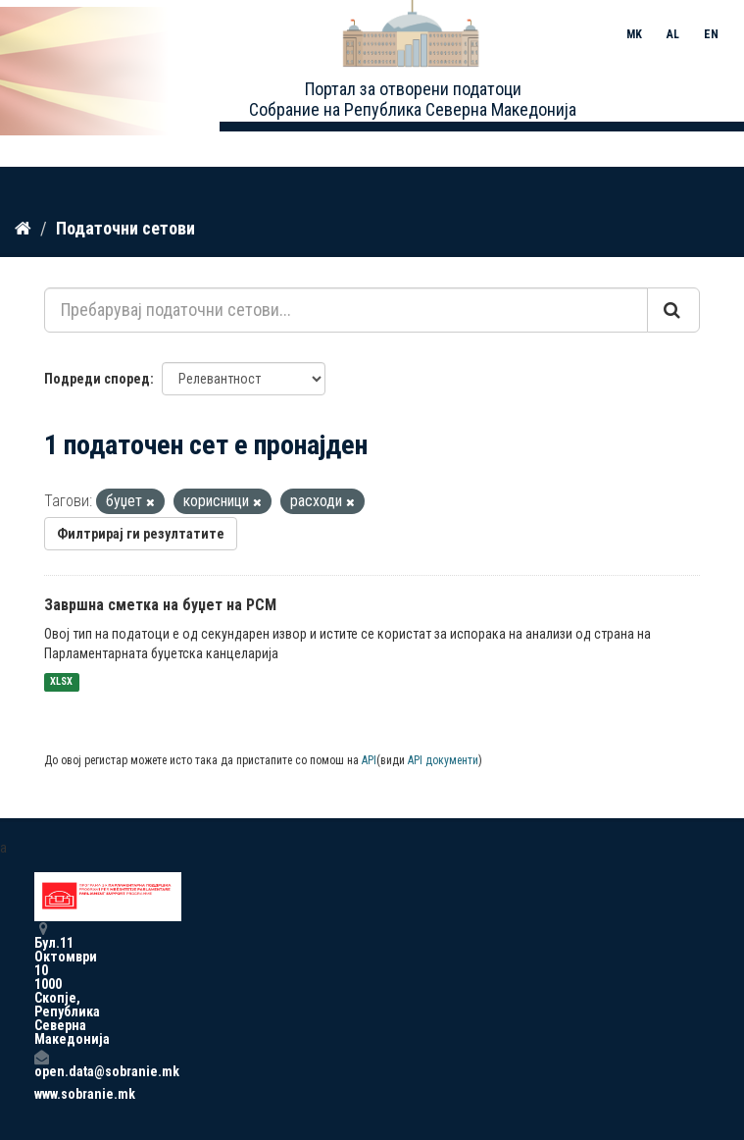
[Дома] (23, 228)
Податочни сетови (125, 228)
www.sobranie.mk (41, 1094)
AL (673, 34)
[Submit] (673, 310)
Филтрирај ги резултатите (140, 534)
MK (634, 34)
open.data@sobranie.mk (41, 1064)
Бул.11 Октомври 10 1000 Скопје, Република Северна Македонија (41, 983)
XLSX (61, 682)
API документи (443, 760)
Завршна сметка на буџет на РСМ (160, 605)
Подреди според (97, 379)
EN (711, 34)
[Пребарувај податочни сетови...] (346, 310)
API (369, 760)
